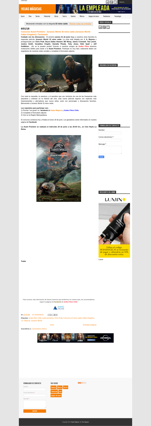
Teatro (64, 16)
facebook (57, 302)
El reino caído (76, 318)
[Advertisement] (114, 47)
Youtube (115, 2)
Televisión (47, 16)
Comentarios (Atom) (39, 329)
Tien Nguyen (85, 422)
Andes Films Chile (70, 302)
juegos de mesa (56, 395)
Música (82, 16)
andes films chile (35, 318)
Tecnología (117, 16)
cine (60, 391)
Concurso (66, 318)
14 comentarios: (38, 315)
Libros (56, 16)
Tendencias (106, 16)
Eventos (73, 16)
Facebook (111, 2)
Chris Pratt (58, 318)
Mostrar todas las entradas (80, 24)
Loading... (58, 231)
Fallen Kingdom (88, 318)
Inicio (22, 16)
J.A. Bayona (25, 321)
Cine (30, 16)
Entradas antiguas (89, 325)
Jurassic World (36, 321)
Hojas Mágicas (31, 8)
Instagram (107, 2)
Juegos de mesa (94, 16)
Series (38, 16)
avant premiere (47, 318)
